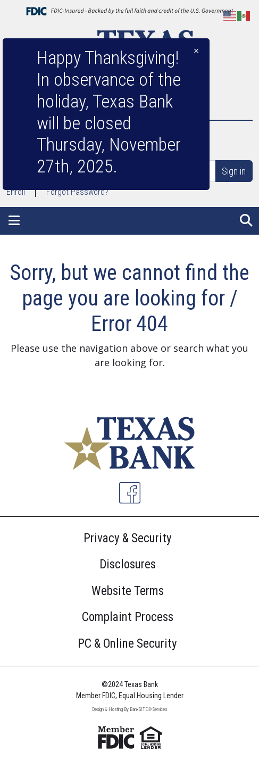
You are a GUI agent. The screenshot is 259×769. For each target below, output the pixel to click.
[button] (14, 220)
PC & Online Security (127, 643)
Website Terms (127, 591)
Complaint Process (127, 617)
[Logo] (129, 445)
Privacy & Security (127, 538)
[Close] (196, 51)
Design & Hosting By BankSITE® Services (129, 709)
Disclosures (127, 564)
